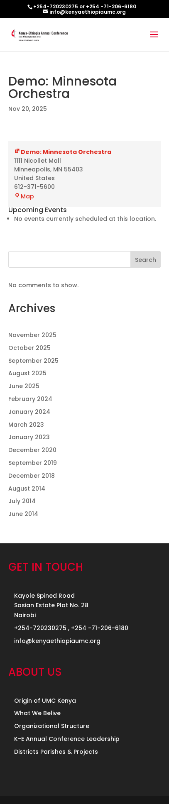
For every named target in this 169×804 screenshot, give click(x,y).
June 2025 (23, 386)
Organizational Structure (51, 726)
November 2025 (32, 335)
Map (24, 196)
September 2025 (33, 361)
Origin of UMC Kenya (45, 700)
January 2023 (29, 437)
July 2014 (22, 501)
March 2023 (26, 424)
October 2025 (29, 348)
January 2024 (29, 412)
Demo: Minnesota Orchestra (62, 152)
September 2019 (32, 463)
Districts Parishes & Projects (56, 752)
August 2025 (27, 373)
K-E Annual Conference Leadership (67, 739)
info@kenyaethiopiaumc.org (57, 641)
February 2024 (30, 399)
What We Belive (37, 713)
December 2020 (32, 450)
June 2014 (23, 514)
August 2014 (26, 488)
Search (145, 260)
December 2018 (31, 476)
